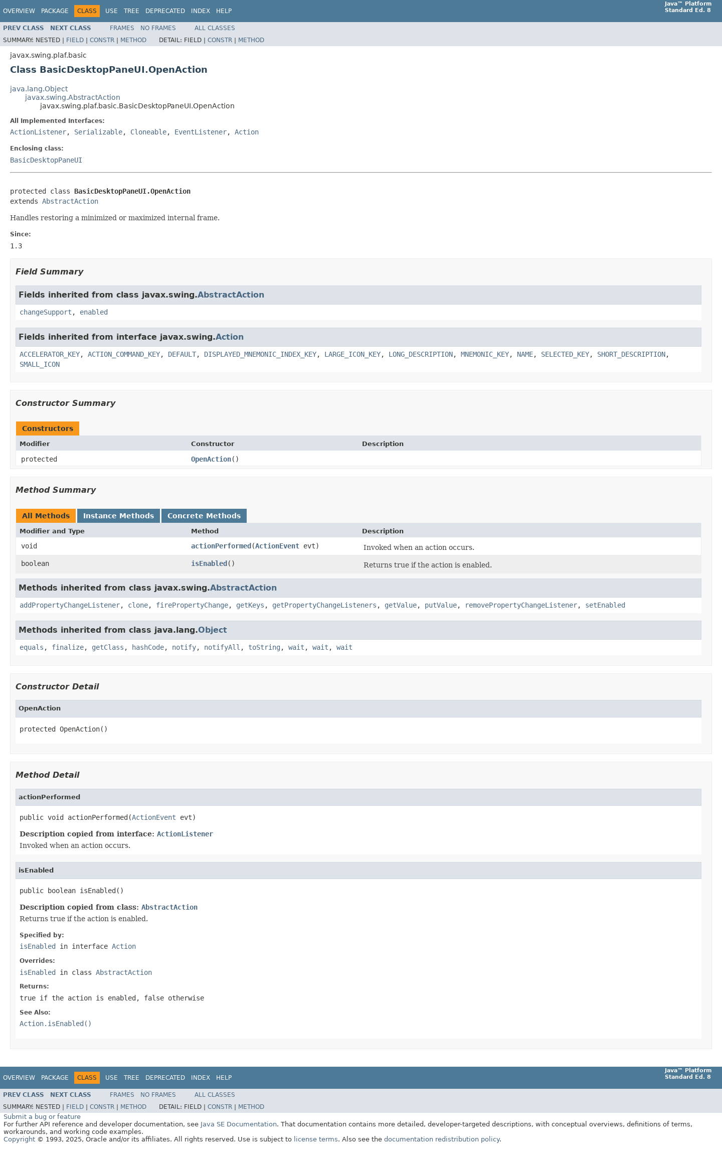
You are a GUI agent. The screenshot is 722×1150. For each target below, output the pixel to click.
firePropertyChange (192, 605)
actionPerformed (221, 546)
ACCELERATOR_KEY (50, 354)
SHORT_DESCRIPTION (631, 354)
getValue (401, 605)
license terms (316, 1139)
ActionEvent (277, 546)
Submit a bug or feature (42, 1116)
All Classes (215, 28)
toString (264, 647)
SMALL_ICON (40, 364)
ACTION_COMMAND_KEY (124, 354)
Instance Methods (118, 516)
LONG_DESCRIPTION (421, 354)
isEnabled (209, 563)
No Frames (158, 28)
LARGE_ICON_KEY (352, 354)
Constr (102, 40)
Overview (19, 11)
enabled (94, 312)
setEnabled (605, 605)
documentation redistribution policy (441, 1139)
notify (184, 647)
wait (296, 647)
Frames (122, 28)
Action (247, 132)
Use (111, 11)
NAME (525, 354)
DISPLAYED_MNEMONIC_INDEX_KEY (260, 354)
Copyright (19, 1139)
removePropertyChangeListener (521, 605)
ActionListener (38, 132)
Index (200, 11)
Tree (131, 11)
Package (55, 11)
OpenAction (211, 459)
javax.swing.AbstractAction (72, 97)
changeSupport (46, 312)
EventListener (200, 132)
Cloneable (148, 132)
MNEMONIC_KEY (485, 354)
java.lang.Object (39, 89)
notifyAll (222, 647)
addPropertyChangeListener (70, 605)
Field (75, 40)
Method (133, 40)
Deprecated (165, 11)
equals (32, 647)
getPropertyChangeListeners (324, 605)
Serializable (98, 132)
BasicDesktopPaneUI (46, 160)
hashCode (148, 647)
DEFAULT (182, 354)
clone (138, 605)
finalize (68, 647)
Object (212, 630)
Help (224, 11)
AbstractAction (70, 201)
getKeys (250, 605)
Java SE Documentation (239, 1124)
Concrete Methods (204, 516)
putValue (441, 605)
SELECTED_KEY (565, 354)
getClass (108, 647)
